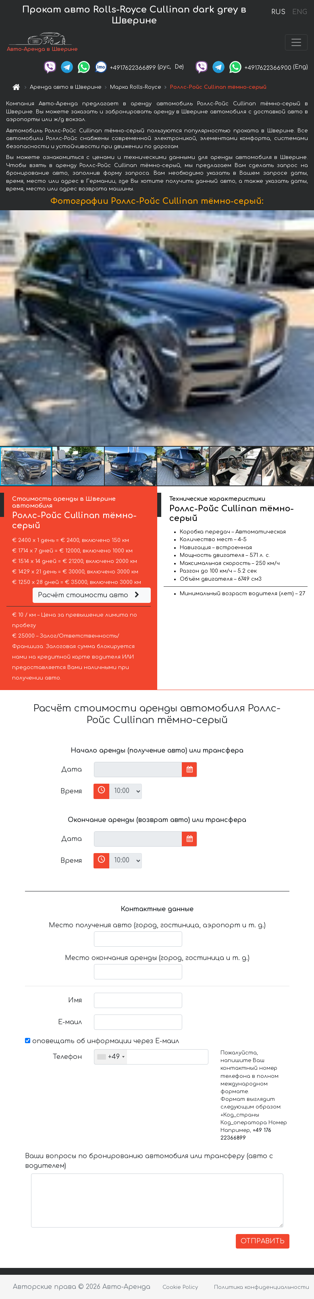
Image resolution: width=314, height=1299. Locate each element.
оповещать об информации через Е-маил (102, 1041)
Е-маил (70, 1022)
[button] (306, 328)
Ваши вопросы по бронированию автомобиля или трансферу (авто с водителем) (149, 1161)
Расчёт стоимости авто (89, 595)
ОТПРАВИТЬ (263, 1241)
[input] (138, 769)
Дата (71, 769)
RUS (278, 12)
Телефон (67, 1057)
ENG (299, 12)
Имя (75, 1000)
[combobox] (110, 1057)
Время (71, 791)
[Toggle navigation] (296, 42)
